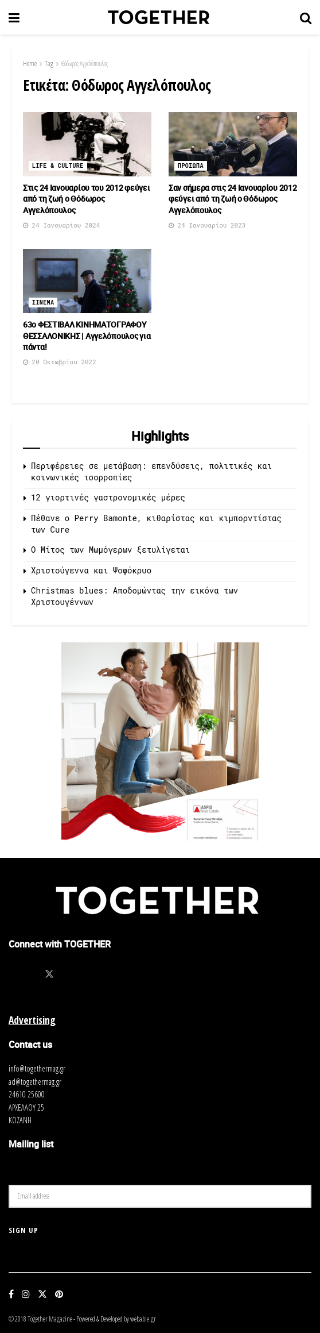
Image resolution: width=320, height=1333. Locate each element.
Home (30, 63)
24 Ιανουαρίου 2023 (207, 225)
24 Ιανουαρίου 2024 (61, 225)
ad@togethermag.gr (35, 1081)
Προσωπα (191, 165)
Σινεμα (43, 302)
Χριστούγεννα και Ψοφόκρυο (91, 570)
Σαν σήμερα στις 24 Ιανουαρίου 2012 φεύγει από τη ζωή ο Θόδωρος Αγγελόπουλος (232, 198)
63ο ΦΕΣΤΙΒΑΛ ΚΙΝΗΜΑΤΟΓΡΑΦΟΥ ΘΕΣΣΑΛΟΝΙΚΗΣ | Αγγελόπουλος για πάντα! (86, 335)
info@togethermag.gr (37, 1068)
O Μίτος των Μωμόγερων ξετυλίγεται (110, 549)
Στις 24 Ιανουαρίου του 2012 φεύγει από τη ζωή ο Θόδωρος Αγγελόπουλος (86, 198)
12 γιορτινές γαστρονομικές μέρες (108, 497)
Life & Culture (58, 165)
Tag (49, 63)
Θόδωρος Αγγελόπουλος (84, 63)
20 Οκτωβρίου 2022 (59, 361)
